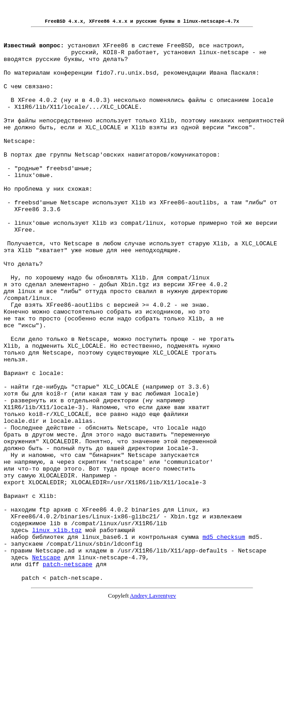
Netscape (46, 665)
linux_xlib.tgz (56, 632)
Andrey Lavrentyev (153, 707)
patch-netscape (67, 673)
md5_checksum (224, 640)
